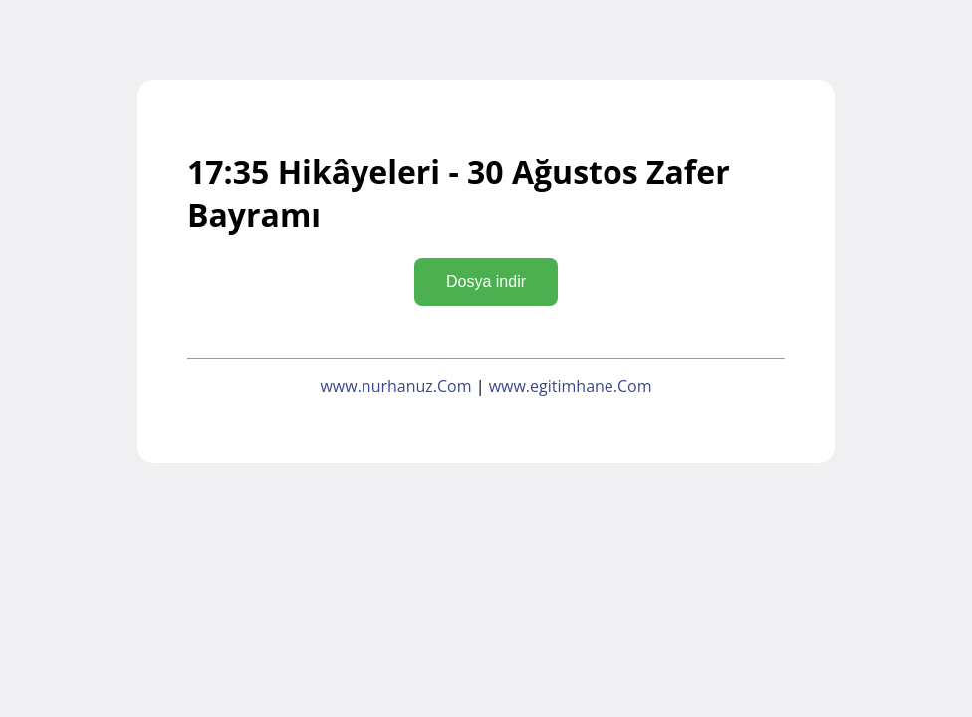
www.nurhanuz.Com (395, 386)
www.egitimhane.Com (570, 386)
